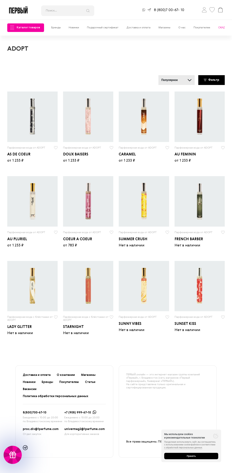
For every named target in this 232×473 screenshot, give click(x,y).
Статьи (90, 382)
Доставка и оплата (138, 27)
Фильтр (211, 80)
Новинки (74, 27)
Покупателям (202, 27)
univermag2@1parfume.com (84, 429)
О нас (182, 27)
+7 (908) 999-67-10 (77, 412)
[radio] (32, 117)
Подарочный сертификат (103, 27)
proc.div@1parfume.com (41, 429)
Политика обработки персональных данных (55, 396)
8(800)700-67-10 (34, 412)
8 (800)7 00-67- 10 (169, 10)
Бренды (56, 27)
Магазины (164, 27)
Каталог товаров (25, 28)
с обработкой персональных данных (183, 447)
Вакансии (29, 389)
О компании (66, 375)
